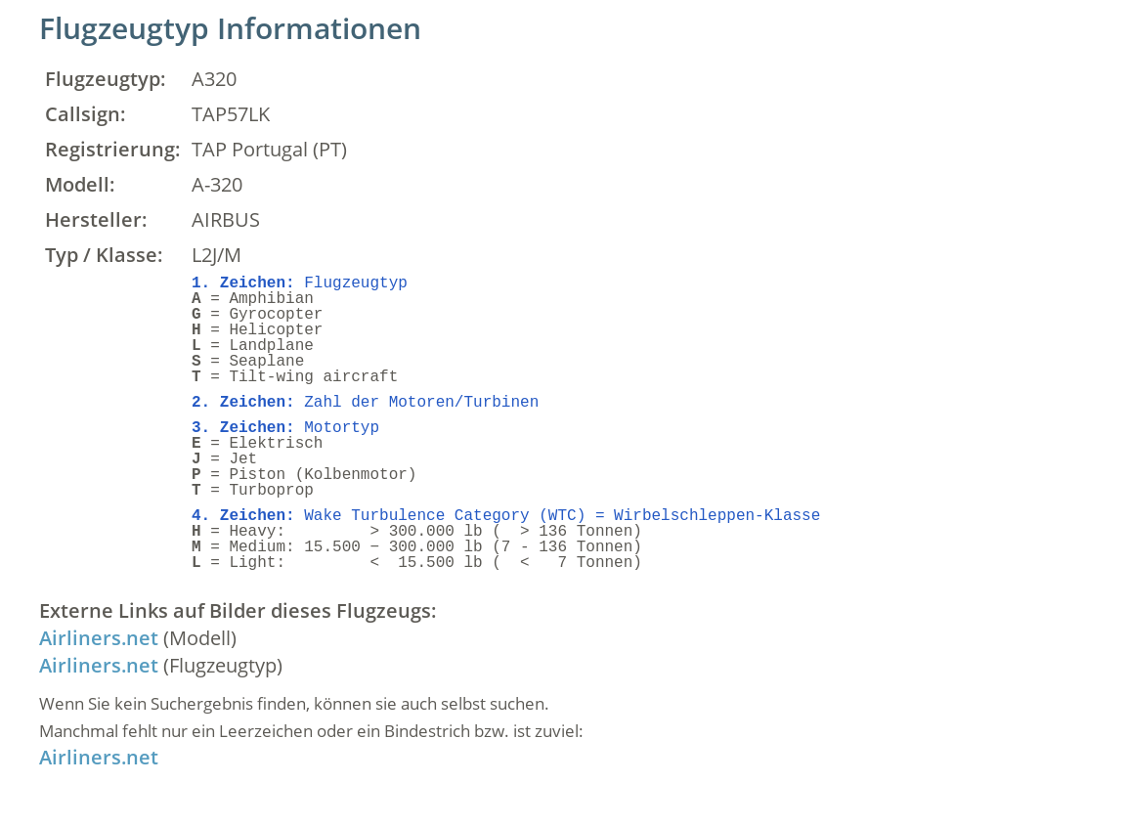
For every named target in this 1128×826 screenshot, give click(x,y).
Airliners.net (98, 638)
